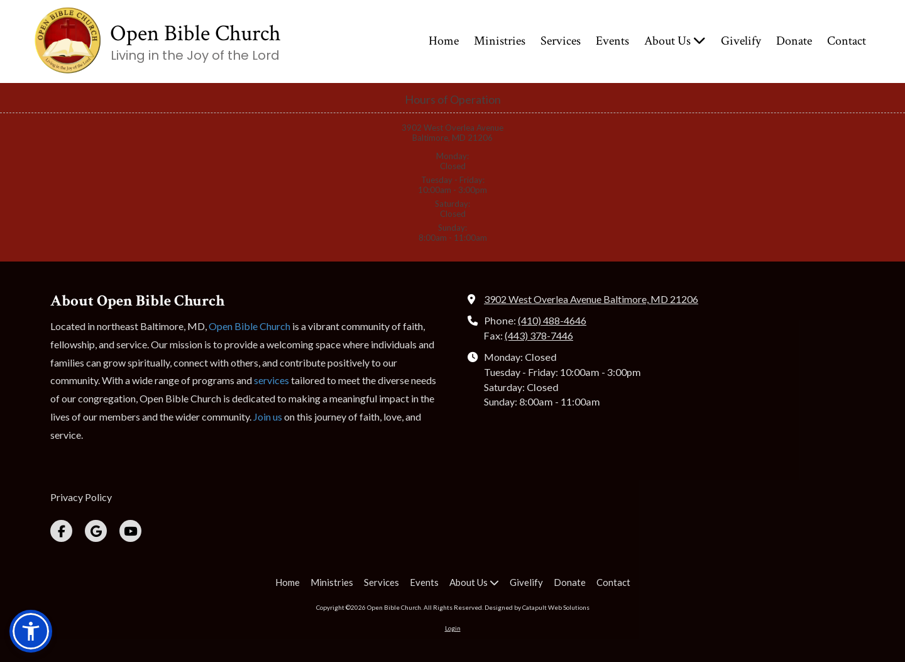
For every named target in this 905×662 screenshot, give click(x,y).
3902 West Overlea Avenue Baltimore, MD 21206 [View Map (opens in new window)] (591, 299)
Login (453, 628)
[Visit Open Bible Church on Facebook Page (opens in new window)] (61, 531)
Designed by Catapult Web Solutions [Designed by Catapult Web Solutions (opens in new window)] (537, 607)
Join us (267, 416)
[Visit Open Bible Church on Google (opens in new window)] (96, 531)
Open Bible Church (195, 33)
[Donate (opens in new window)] (794, 41)
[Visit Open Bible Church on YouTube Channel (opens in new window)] (130, 531)
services (271, 380)
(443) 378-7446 (539, 335)
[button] (31, 631)
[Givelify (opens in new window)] (741, 41)
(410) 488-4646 (552, 320)
